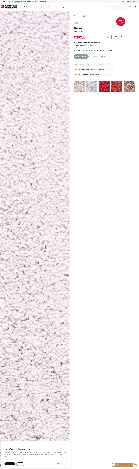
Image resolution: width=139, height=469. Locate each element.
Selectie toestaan (61, 464)
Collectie (25, 7)
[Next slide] (137, 83)
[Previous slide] (71, 83)
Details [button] (36, 443)
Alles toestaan (9, 464)
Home (76, 16)
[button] (130, 7)
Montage (40, 7)
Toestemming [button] (13, 443)
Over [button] (59, 443)
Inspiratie (48, 7)
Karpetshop (64, 7)
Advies (32, 7)
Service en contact (133, 1)
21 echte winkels (121, 1)
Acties (56, 7)
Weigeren (20, 464)
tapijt (83, 16)
